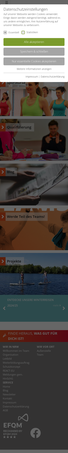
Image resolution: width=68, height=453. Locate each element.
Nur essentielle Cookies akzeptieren (34, 61)
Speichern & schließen (34, 51)
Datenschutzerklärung (53, 76)
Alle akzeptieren (34, 42)
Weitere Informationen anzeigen (34, 69)
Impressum (32, 76)
